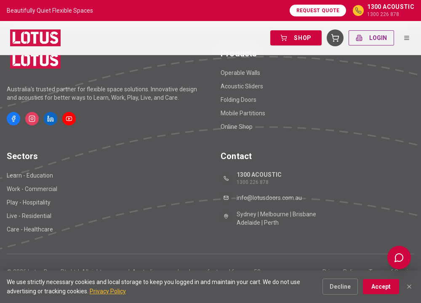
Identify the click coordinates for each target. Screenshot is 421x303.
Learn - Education (30, 175)
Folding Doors (238, 99)
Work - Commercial (32, 189)
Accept (381, 286)
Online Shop (237, 126)
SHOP (296, 38)
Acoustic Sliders (242, 86)
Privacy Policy (108, 291)
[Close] (409, 287)
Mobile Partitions (243, 113)
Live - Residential (29, 216)
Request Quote (318, 10)
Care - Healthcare (30, 229)
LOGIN (371, 38)
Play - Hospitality (29, 202)
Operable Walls (240, 72)
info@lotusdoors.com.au (261, 197)
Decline (340, 286)
